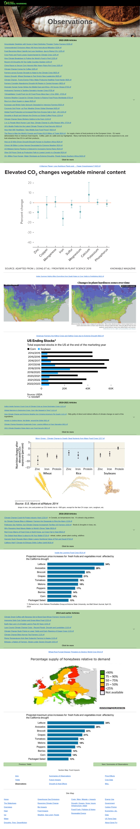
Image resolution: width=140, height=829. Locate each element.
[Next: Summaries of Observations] (114, 764)
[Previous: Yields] (25, 764)
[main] (70, 22)
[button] (133, 100)
